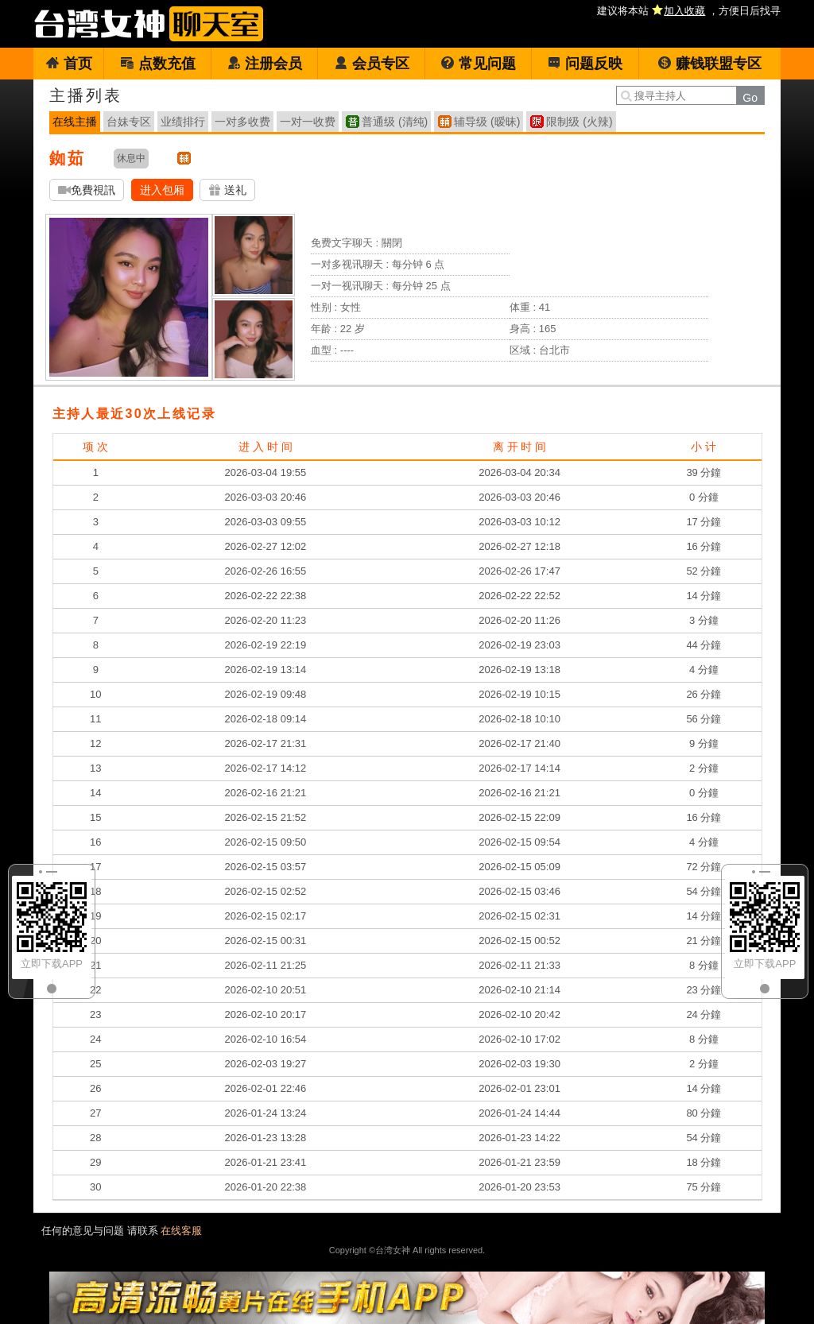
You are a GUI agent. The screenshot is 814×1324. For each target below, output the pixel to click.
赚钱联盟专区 (709, 64)
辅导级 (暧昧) (487, 121)
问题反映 (584, 64)
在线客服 (181, 1231)
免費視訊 (86, 190)
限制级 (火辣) (579, 121)
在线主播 (74, 121)
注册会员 (264, 64)
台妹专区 (129, 121)
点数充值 (158, 64)
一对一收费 (307, 121)
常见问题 (478, 64)
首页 (68, 64)
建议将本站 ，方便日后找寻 (689, 11)
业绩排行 (183, 121)
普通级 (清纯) (395, 121)
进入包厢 (162, 190)
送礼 (227, 190)
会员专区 (371, 64)
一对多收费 (242, 121)
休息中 (131, 158)
